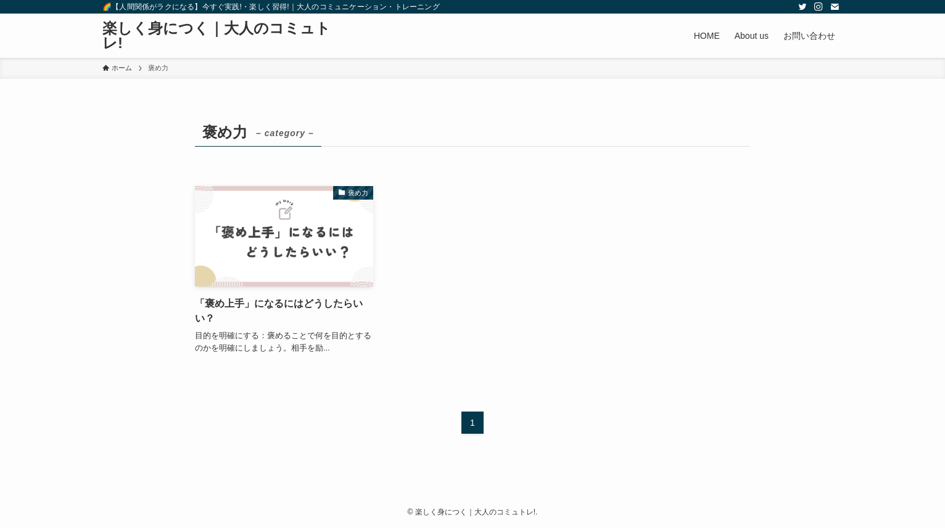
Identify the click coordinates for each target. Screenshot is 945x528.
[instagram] (819, 7)
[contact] (835, 7)
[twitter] (802, 7)
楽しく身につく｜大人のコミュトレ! (216, 36)
